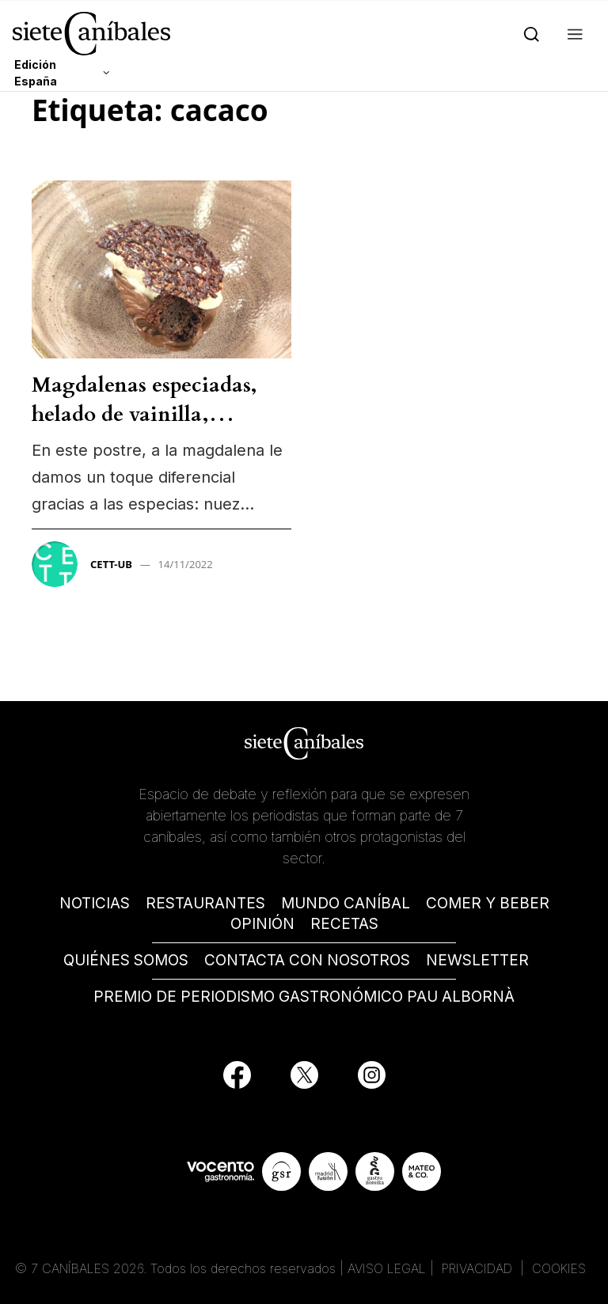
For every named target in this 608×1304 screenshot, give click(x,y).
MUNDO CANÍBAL (345, 903)
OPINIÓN (262, 924)
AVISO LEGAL (387, 1268)
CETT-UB (111, 564)
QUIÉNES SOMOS (125, 960)
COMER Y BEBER (487, 903)
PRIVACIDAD (479, 1268)
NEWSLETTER (477, 960)
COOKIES (559, 1268)
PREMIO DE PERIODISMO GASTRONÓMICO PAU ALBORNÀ (304, 996)
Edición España (35, 73)
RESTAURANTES (205, 903)
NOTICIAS (94, 903)
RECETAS (344, 924)
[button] (572, 33)
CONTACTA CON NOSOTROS (307, 960)
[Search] (528, 33)
